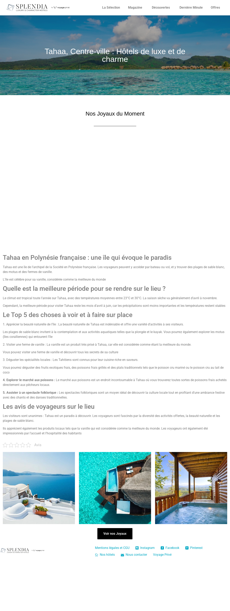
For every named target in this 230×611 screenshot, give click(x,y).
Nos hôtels (105, 555)
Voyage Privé (162, 555)
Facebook (170, 548)
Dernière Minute (191, 7)
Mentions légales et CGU (112, 548)
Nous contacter (134, 555)
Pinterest (194, 548)
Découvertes (161, 7)
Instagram (145, 548)
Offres (215, 7)
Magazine (135, 7)
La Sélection (111, 7)
